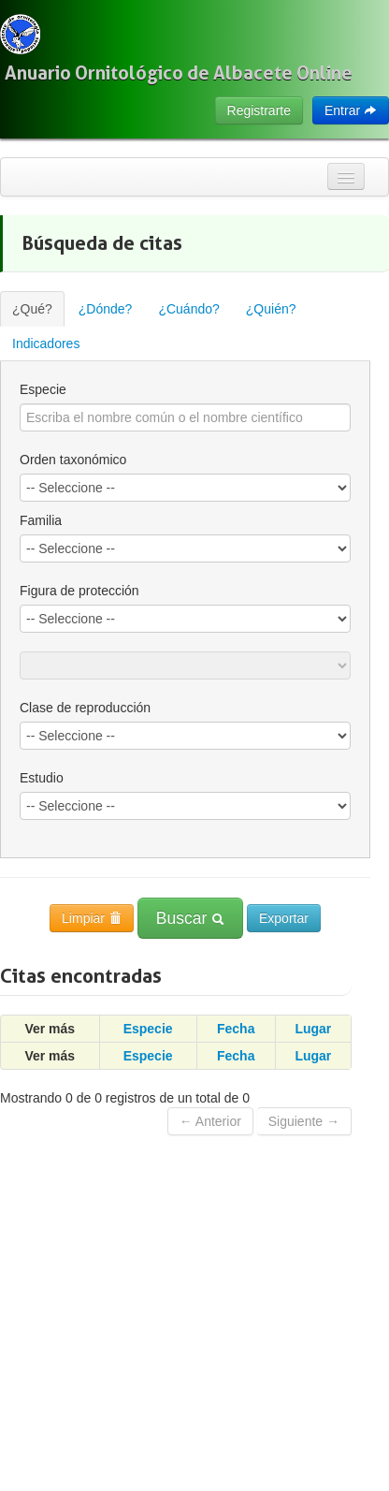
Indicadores (45, 343)
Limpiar (92, 918)
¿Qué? (32, 308)
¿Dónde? (106, 308)
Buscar (190, 918)
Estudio (42, 777)
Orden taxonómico (73, 459)
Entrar (350, 110)
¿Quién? (271, 308)
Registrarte (259, 110)
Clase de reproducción (85, 707)
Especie (43, 389)
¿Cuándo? (188, 308)
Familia (41, 520)
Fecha (235, 1028)
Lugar (313, 1028)
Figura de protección (79, 590)
